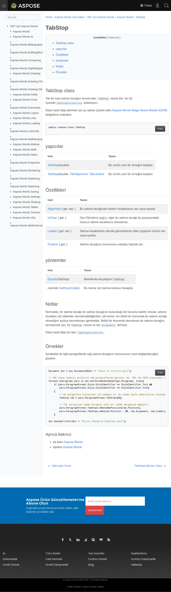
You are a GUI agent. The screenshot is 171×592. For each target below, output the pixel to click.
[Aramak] (22, 17)
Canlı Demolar (53, 559)
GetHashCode (68, 288)
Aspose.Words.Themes (26, 212)
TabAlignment (79, 174)
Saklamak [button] (109, 37)
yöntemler (62, 60)
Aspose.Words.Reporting (24, 186)
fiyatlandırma (139, 553)
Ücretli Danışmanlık (56, 564)
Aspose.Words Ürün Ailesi (69, 17)
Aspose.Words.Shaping (26, 202)
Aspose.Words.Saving (26, 191)
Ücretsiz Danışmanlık (143, 559)
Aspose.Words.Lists (24, 118)
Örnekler (61, 72)
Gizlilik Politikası (74, 587)
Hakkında (136, 564)
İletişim (101, 587)
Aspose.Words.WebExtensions (28, 225)
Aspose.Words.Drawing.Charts (28, 81)
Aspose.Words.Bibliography (26, 44)
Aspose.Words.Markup (26, 144)
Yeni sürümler (96, 553)
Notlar (60, 66)
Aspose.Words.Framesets (25, 107)
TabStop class (65, 43)
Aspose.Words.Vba (24, 217)
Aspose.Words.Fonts (25, 99)
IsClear (52, 217)
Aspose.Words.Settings (26, 196)
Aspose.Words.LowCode (24, 131)
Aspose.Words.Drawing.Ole (26, 89)
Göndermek (95, 510)
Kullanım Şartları (89, 587)
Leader (52, 231)
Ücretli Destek (11, 564)
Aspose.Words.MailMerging (26, 139)
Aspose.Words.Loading (26, 123)
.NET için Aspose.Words (24, 26)
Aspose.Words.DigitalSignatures (29, 68)
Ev (4, 553)
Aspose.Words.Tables (25, 207)
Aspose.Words (21, 31)
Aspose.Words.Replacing (25, 178)
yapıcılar (61, 48)
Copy (151, 129)
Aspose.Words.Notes (25, 154)
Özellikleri (62, 54)
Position (53, 244)
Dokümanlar (10, 559)
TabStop (140, 17)
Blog (91, 564)
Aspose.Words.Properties (25, 162)
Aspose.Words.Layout (26, 112)
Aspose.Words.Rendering (25, 170)
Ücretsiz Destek (97, 559)
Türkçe (146, 5)
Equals (52, 279)
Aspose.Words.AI (23, 36)
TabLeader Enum (59, 465)
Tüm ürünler (52, 553)
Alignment (54, 208)
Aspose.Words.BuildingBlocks (27, 52)
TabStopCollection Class (141, 465)
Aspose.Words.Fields (25, 94)
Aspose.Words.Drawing (26, 73)
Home (48, 17)
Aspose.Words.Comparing (25, 60)
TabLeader (96, 174)
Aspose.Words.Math (25, 149)
